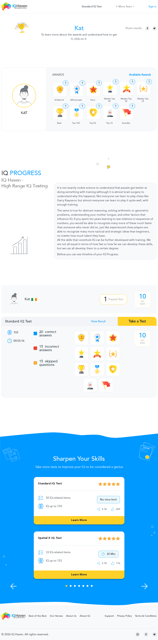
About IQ (85, 615)
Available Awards (140, 74)
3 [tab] (75, 586)
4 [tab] (79, 586)
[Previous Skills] (13, 586)
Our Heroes (56, 615)
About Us (71, 615)
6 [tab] (87, 586)
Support (109, 615)
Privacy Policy (124, 615)
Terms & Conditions (146, 615)
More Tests (125, 6)
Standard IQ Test (92, 6)
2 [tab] (70, 586)
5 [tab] (83, 586)
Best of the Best (38, 615)
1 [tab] (66, 586)
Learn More (79, 520)
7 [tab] (91, 586)
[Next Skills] (144, 586)
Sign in (152, 6)
